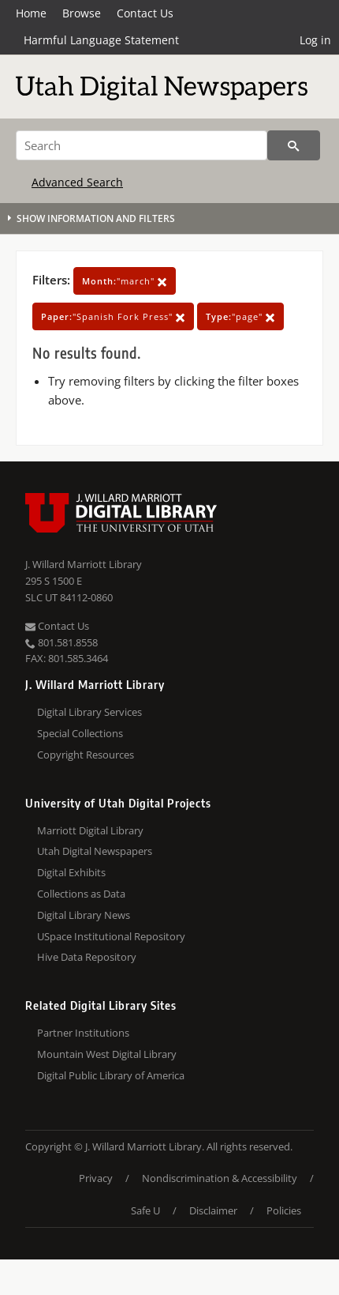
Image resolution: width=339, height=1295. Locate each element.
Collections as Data (81, 894)
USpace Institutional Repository (111, 936)
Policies (283, 1210)
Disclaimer (213, 1210)
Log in (315, 39)
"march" (124, 281)
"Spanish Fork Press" (113, 316)
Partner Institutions (83, 1033)
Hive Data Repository (86, 957)
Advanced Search (77, 182)
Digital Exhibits (71, 872)
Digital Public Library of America (110, 1075)
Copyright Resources (85, 754)
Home (31, 13)
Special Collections (80, 733)
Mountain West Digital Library (107, 1054)
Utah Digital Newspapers (94, 851)
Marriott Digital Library (90, 830)
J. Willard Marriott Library (83, 564)
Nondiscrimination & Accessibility (219, 1178)
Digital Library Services (89, 712)
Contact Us (145, 13)
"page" (240, 316)
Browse (81, 13)
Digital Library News (83, 915)
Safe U (145, 1210)
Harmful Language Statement (101, 39)
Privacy (96, 1178)
